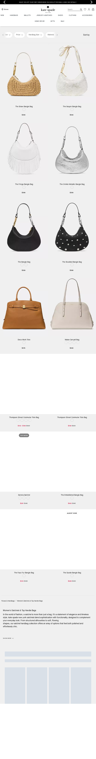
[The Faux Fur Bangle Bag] (24, 539)
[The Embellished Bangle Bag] (72, 462)
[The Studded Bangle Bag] (72, 228)
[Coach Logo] (48, 9)
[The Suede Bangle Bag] (72, 539)
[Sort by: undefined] (92, 34)
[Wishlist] (85, 9)
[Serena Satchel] (24, 462)
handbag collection (29, 623)
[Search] (71, 9)
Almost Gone (72, 513)
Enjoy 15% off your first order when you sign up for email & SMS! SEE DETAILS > (48, 2)
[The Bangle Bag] (24, 228)
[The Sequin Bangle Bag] (72, 73)
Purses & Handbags (8, 601)
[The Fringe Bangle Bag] (24, 151)
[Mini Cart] (93, 9)
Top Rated (24, 435)
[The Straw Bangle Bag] (24, 73)
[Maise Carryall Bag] (72, 306)
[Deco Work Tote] (24, 306)
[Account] (89, 9)
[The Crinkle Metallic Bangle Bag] (72, 151)
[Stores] (4, 9)
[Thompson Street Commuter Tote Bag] (24, 384)
